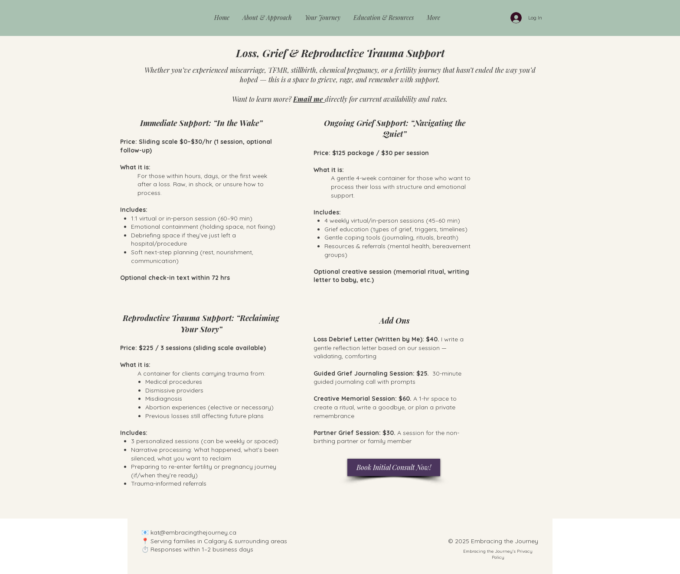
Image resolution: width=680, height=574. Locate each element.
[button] (267, 18)
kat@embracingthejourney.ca (193, 532)
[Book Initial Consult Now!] (393, 467)
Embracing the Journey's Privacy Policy (498, 554)
